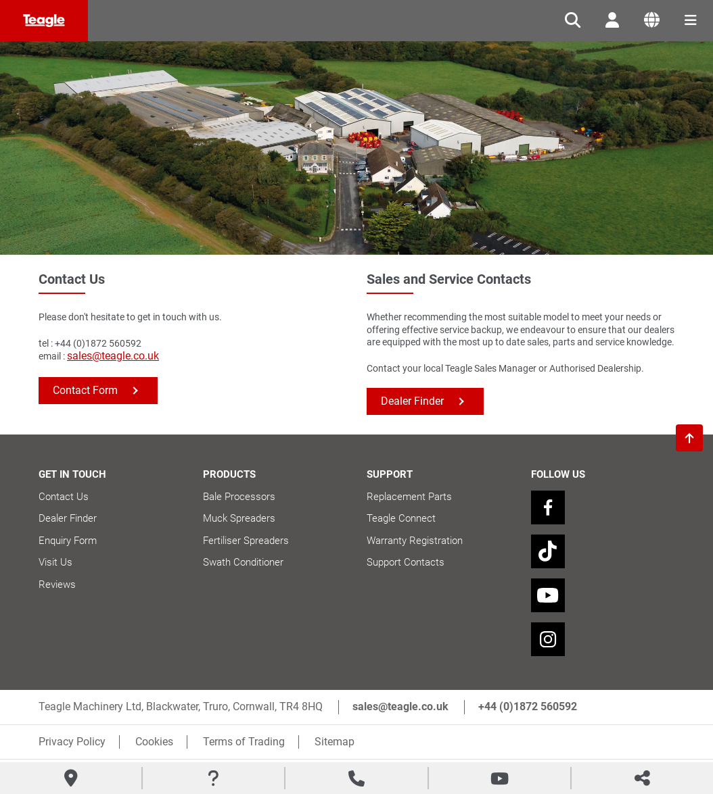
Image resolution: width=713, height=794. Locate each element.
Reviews (57, 584)
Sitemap (334, 741)
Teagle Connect (401, 518)
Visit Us (55, 562)
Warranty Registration (415, 541)
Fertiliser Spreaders (246, 541)
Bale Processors (239, 497)
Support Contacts (405, 562)
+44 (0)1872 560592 (527, 706)
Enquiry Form (68, 541)
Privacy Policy (72, 741)
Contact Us (64, 497)
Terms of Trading (244, 741)
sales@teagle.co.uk (113, 355)
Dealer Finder (412, 401)
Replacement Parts (409, 497)
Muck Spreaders (239, 518)
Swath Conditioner (243, 562)
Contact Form (85, 390)
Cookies (154, 741)
